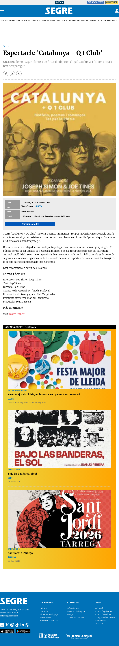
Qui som (43, 608)
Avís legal (99, 608)
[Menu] (2, 11)
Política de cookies (103, 614)
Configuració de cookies (105, 617)
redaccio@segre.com (9, 616)
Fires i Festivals (58, 20)
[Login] (116, 11)
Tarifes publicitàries (76, 617)
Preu (9, 212)
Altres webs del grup (49, 614)
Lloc (8, 207)
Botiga (70, 614)
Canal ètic (99, 623)
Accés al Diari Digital (76, 611)
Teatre (44, 20)
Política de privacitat (104, 611)
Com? (9, 216)
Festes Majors (77, 20)
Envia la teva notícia (49, 620)
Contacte (44, 611)
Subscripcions (73, 608)
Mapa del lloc (45, 617)
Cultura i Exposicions (99, 20)
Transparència (101, 620)
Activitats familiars (17, 20)
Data (9, 202)
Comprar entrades (30, 224)
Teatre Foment (17, 313)
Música (34, 20)
